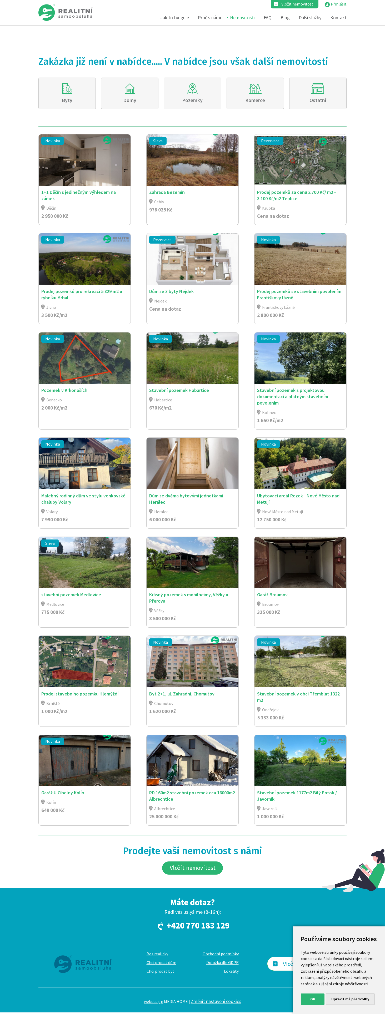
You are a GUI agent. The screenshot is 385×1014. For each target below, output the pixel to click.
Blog (285, 18)
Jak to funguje (174, 18)
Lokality (231, 972)
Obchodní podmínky (221, 955)
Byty (67, 100)
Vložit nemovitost (297, 4)
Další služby (310, 18)
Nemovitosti (242, 18)
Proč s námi (209, 18)
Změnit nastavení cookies (216, 1003)
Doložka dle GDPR (222, 964)
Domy (130, 100)
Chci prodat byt (160, 972)
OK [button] (312, 999)
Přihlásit (339, 4)
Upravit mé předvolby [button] (350, 999)
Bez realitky (157, 955)
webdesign (153, 1002)
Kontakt (338, 18)
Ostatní (317, 100)
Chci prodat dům (161, 964)
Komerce (255, 100)
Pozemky (192, 100)
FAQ (268, 18)
